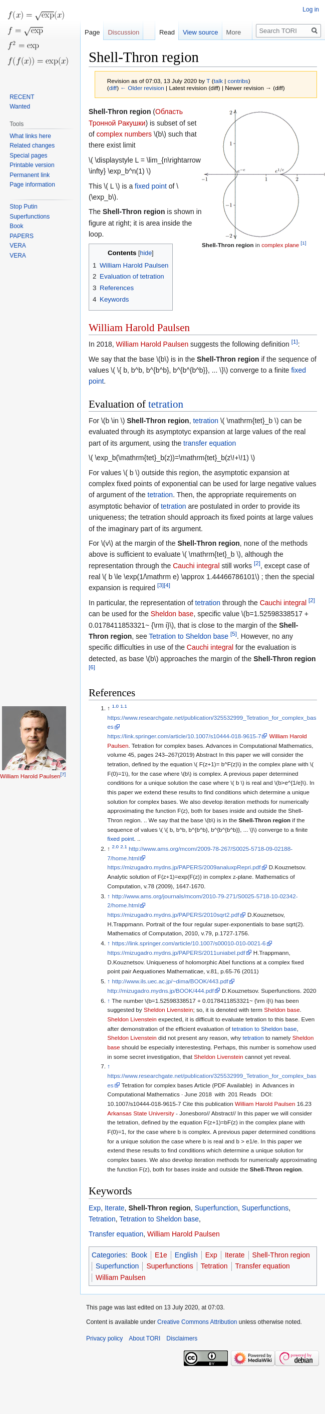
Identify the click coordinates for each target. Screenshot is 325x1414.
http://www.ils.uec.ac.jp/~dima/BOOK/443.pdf (170, 981)
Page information (32, 184)
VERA (18, 245)
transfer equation (209, 443)
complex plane (280, 245)
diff (113, 88)
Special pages (28, 155)
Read (167, 32)
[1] (303, 243)
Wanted (20, 106)
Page (92, 32)
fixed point (151, 186)
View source (200, 32)
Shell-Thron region (228, 245)
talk (218, 81)
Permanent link (30, 175)
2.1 (123, 846)
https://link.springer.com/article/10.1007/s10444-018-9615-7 (184, 736)
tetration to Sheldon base (264, 1028)
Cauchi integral (196, 566)
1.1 (123, 706)
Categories (109, 1255)
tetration (165, 404)
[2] (257, 563)
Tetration (102, 1219)
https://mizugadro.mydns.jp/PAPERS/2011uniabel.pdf (176, 952)
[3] (160, 585)
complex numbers (124, 134)
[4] (167, 585)
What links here (30, 136)
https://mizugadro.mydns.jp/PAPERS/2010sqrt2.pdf (173, 914)
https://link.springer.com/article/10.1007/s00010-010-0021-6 (188, 943)
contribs (238, 81)
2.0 (115, 846)
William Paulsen (121, 1277)
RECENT (22, 97)
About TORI (144, 1338)
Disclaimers (181, 1338)
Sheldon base (172, 614)
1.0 (115, 706)
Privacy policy (104, 1338)
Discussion (123, 32)
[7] (63, 774)
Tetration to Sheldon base (188, 636)
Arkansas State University (140, 1113)
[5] (233, 633)
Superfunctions (265, 1208)
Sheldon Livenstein (168, 1009)
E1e (161, 1255)
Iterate (115, 1208)
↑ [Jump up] (108, 896)
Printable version (32, 165)
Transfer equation (116, 1234)
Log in (310, 9)
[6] (92, 667)
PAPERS (22, 236)
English (186, 1255)
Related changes (32, 145)
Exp (95, 1208)
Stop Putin (23, 206)
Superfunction (216, 1208)
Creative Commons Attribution (197, 1321)
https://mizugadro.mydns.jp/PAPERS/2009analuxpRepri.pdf (183, 867)
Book (139, 1255)
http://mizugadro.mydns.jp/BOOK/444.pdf (160, 990)
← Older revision (142, 88)
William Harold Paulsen (139, 328)
